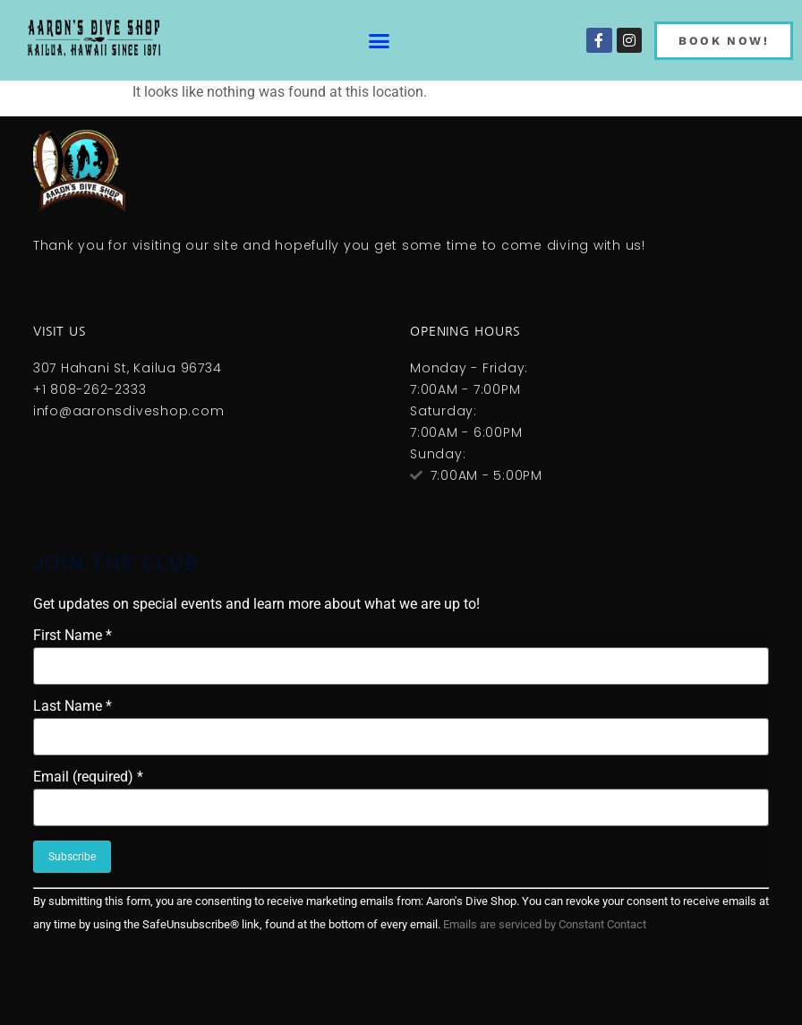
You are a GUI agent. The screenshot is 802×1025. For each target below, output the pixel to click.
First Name (72, 635)
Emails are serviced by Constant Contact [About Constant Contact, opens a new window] (544, 924)
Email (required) (88, 777)
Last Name (72, 706)
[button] (379, 40)
